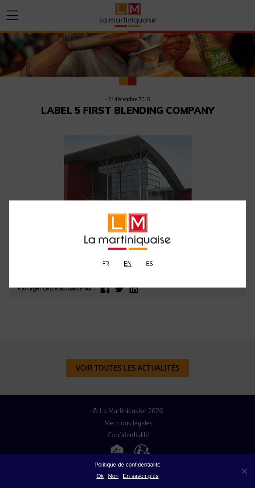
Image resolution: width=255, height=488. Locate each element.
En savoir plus (141, 476)
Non (113, 476)
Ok (100, 476)
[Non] (244, 471)
